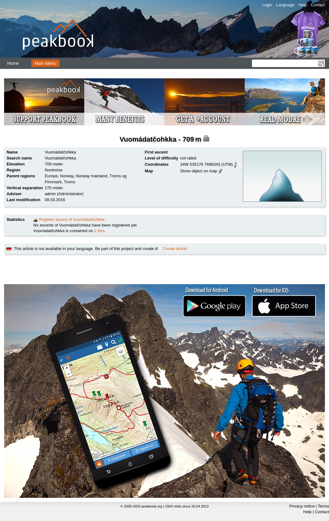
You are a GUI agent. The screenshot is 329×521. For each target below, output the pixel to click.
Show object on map (198, 171)
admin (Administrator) (64, 193)
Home (13, 63)
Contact (318, 5)
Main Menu (45, 63)
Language (285, 5)
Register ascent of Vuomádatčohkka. (72, 219)
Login (267, 5)
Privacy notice (302, 506)
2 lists (99, 230)
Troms (69, 182)
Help (302, 5)
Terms (323, 506)
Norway (67, 176)
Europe (51, 176)
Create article (175, 248)
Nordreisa (53, 170)
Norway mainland (91, 176)
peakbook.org (151, 506)
